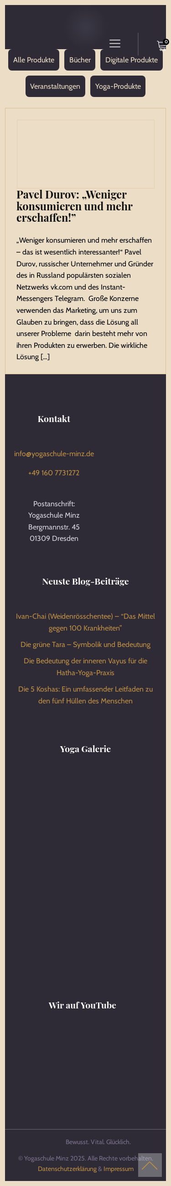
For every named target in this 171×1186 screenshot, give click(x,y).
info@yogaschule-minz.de (54, 453)
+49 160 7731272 (53, 472)
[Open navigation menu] (114, 44)
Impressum (119, 1169)
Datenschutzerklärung (67, 1169)
